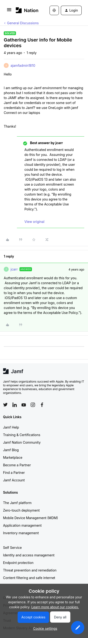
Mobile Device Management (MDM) (30, 518)
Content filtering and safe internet (29, 578)
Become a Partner (17, 465)
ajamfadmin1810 (23, 65)
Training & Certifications (21, 435)
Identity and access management (28, 555)
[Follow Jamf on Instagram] (33, 404)
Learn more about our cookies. (55, 607)
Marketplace (12, 457)
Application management (22, 525)
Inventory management (21, 533)
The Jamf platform (17, 503)
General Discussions (23, 23)
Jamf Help (11, 427)
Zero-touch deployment (21, 510)
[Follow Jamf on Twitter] (5, 405)
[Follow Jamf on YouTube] (23, 404)
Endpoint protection (18, 563)
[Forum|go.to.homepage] (26, 10)
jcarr (14, 269)
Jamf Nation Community (22, 442)
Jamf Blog (11, 450)
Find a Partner (14, 473)
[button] (9, 11)
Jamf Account (14, 480)
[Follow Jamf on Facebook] (42, 404)
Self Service (12, 548)
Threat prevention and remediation (30, 570)
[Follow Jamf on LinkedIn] (14, 404)
